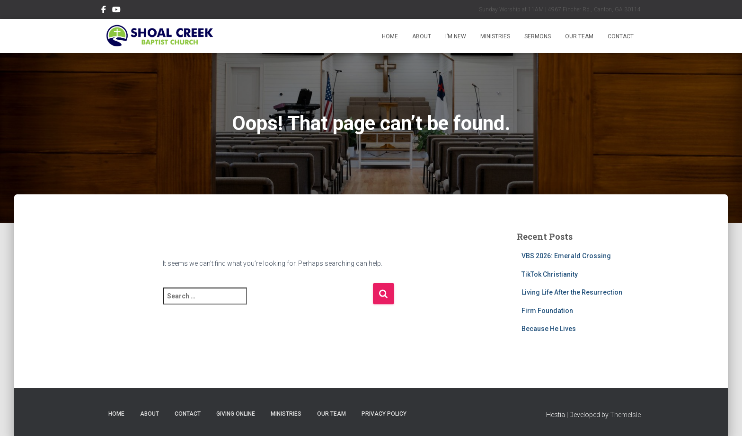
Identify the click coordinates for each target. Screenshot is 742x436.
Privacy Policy (384, 413)
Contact (621, 36)
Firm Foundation (547, 310)
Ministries (495, 36)
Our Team (579, 36)
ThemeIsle (625, 415)
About (421, 36)
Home (390, 36)
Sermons (537, 36)
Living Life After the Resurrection (571, 292)
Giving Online (235, 413)
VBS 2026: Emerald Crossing (566, 256)
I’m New (455, 36)
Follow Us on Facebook (103, 11)
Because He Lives (548, 328)
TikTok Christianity (549, 274)
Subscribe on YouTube (116, 11)
